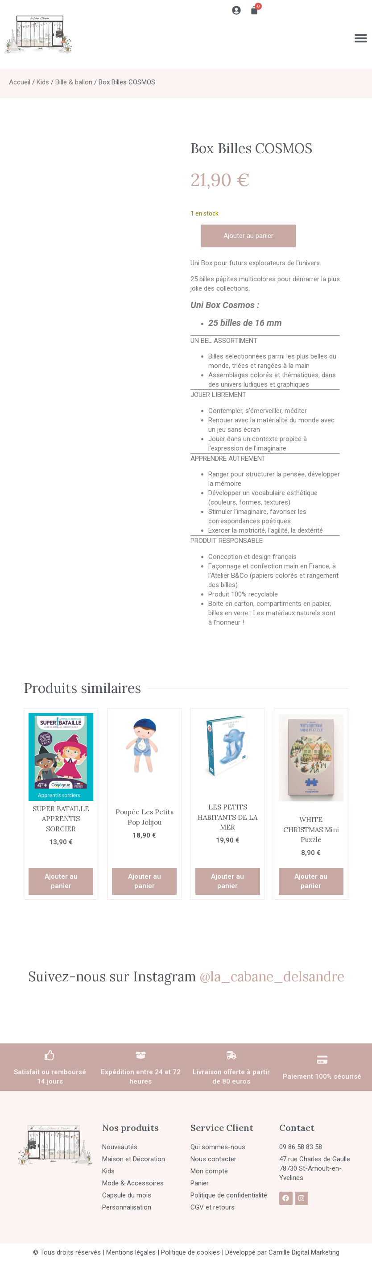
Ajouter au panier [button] (61, 881)
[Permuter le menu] (361, 38)
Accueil (19, 82)
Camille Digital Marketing (304, 1252)
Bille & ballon (73, 82)
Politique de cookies (190, 1252)
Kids (43, 82)
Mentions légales (131, 1252)
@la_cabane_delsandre (272, 976)
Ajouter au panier (248, 236)
